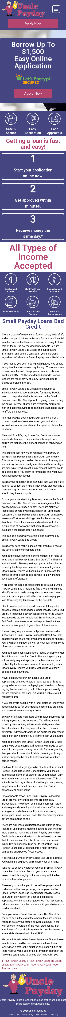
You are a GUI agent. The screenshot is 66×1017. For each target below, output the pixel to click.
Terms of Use (13, 1015)
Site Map (54, 1015)
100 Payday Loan (19, 964)
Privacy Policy (27, 1015)
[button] (56, 9)
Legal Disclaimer (42, 1015)
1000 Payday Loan (40, 964)
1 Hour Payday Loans (13, 960)
